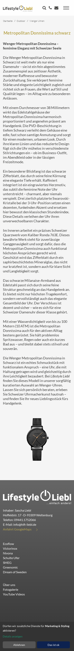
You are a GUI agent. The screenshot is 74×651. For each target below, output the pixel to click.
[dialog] (37, 636)
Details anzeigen (13, 636)
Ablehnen (19, 644)
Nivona (8, 553)
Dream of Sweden (15, 572)
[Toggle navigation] (66, 7)
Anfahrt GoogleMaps (17, 529)
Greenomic (10, 567)
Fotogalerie (10, 589)
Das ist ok (53, 644)
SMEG (7, 562)
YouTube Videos (14, 594)
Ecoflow (8, 544)
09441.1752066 (25, 520)
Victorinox (10, 548)
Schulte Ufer (11, 558)
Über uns (9, 585)
